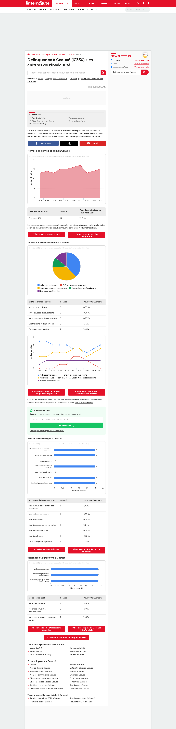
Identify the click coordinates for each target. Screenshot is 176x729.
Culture (91, 3)
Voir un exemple (141, 60)
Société (42, 9)
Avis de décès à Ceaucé (40, 668)
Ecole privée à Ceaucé (79, 678)
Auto (117, 3)
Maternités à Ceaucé (78, 682)
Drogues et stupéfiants (77, 121)
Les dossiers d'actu (119, 67)
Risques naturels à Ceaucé (41, 671)
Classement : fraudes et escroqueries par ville (86, 392)
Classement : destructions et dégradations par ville (46, 392)
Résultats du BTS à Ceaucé (81, 702)
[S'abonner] (130, 72)
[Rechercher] (137, 9)
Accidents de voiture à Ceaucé (43, 685)
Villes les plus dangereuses (46, 234)
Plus (129, 3)
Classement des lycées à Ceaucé (44, 682)
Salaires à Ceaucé (77, 664)
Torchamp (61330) (77, 648)
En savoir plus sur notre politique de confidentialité (47, 431)
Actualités (62, 3)
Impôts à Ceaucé (77, 671)
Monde (81, 9)
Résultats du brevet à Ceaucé (82, 698)
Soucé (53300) (36, 648)
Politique (31, 9)
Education (69, 9)
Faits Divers (55, 9)
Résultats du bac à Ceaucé (41, 702)
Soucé (40, 79)
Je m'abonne (65, 426)
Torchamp (74, 79)
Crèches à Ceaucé (77, 675)
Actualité (36, 54)
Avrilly (48, 79)
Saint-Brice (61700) (78, 651)
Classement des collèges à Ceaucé (45, 678)
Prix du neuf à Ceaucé (79, 685)
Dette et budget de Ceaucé (81, 668)
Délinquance (47, 54)
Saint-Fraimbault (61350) (40, 655)
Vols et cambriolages (39, 124)
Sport (77, 3)
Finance (105, 3)
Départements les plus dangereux (87, 235)
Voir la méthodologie (87, 228)
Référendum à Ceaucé (79, 689)
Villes (90, 9)
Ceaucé (33, 664)
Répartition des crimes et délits (43, 121)
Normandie (60, 54)
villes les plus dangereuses (79, 136)
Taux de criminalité (39, 118)
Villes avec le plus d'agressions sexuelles (46, 629)
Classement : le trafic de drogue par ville (66, 637)
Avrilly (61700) (36, 651)
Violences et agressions (77, 118)
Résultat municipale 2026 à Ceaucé (45, 698)
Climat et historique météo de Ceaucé (46, 689)
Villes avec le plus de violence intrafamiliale (86, 629)
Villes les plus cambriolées (46, 549)
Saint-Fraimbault (60, 79)
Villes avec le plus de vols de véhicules (86, 550)
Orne (70, 54)
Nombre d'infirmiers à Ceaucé (43, 675)
